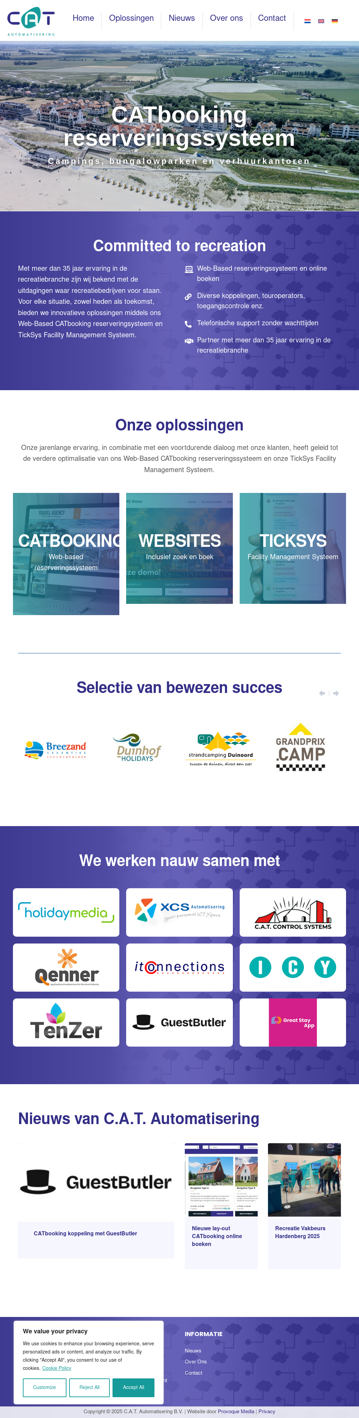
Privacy (266, 1412)
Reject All (89, 1388)
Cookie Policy (56, 1368)
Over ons (226, 19)
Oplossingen (131, 19)
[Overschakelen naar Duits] (335, 21)
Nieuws (182, 19)
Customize (44, 1388)
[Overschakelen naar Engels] (321, 21)
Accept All (133, 1388)
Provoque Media (236, 1412)
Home (83, 19)
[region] (89, 1362)
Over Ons (196, 1362)
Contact (272, 19)
